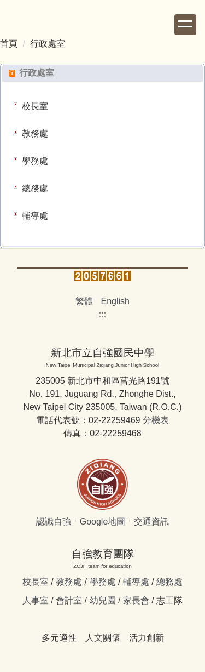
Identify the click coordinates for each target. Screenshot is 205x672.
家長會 (136, 600)
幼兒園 (103, 600)
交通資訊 (151, 521)
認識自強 (53, 521)
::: (102, 314)
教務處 (35, 133)
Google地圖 (103, 521)
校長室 (35, 106)
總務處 (35, 188)
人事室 (35, 600)
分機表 (156, 420)
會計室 (69, 600)
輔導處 (35, 215)
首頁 (8, 43)
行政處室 (47, 43)
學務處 (35, 161)
